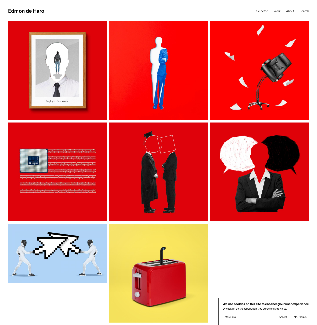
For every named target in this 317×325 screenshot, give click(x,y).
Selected (262, 11)
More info (230, 317)
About (290, 11)
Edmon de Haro (26, 10)
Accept (283, 317)
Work (277, 11)
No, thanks (300, 317)
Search (304, 11)
